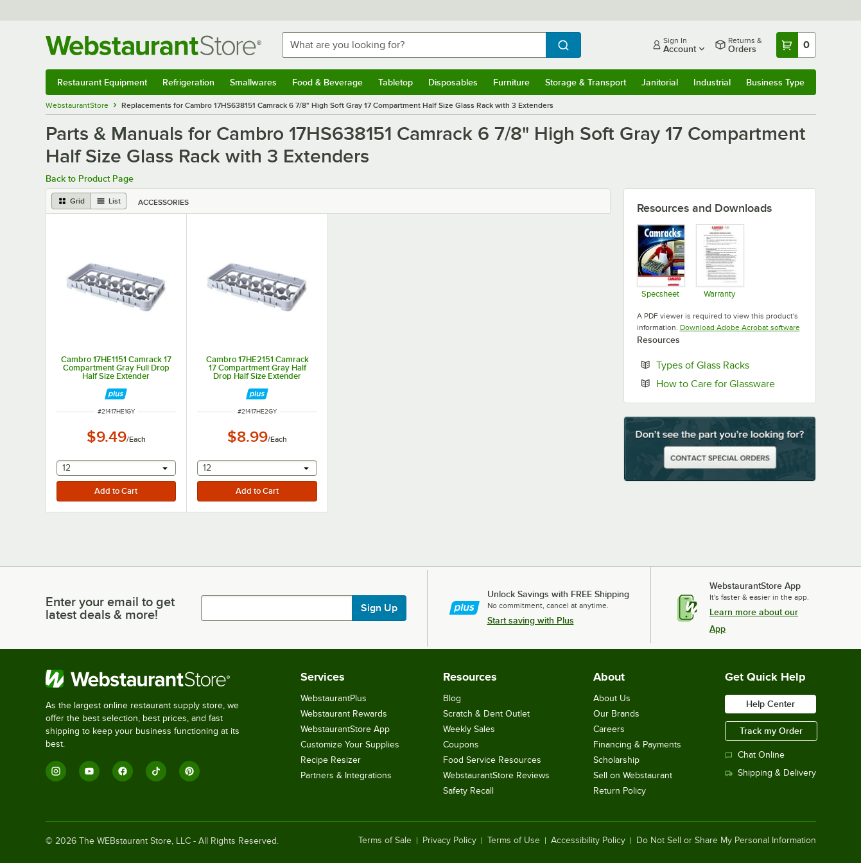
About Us (612, 698)
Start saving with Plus (530, 620)
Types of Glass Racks (729, 364)
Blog (452, 698)
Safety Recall (468, 791)
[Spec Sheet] (660, 261)
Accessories (163, 202)
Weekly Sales (469, 729)
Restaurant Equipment (102, 82)
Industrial (712, 82)
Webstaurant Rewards (343, 714)
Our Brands (616, 714)
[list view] (108, 201)
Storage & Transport (585, 82)
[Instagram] (56, 771)
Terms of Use (513, 840)
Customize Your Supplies (349, 744)
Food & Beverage (327, 82)
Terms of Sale (385, 840)
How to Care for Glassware (729, 383)
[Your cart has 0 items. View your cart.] (796, 45)
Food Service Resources (492, 760)
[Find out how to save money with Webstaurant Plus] (116, 393)
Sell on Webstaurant (632, 775)
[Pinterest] (189, 771)
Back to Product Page (90, 178)
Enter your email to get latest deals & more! (110, 608)
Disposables (453, 82)
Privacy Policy (449, 840)
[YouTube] (89, 771)
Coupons (461, 744)
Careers (609, 729)
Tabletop (395, 82)
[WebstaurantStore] (151, 678)
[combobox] (414, 45)
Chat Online (755, 755)
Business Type (775, 82)
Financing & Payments (637, 744)
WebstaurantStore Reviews (496, 775)
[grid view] (71, 201)
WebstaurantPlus (333, 698)
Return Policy (619, 791)
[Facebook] (122, 771)
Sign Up (379, 608)
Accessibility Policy (588, 840)
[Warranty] (719, 261)
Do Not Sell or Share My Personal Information (726, 840)
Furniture (511, 82)
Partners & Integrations (346, 775)
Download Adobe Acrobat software (740, 327)
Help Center (770, 704)
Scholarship (616, 760)
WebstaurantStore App (345, 729)
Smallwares (253, 82)
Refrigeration (188, 82)
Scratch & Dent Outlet (486, 714)
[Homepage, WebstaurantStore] (153, 45)
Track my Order (771, 731)
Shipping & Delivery (770, 773)
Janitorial (659, 82)
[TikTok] (156, 771)
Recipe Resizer (330, 760)
